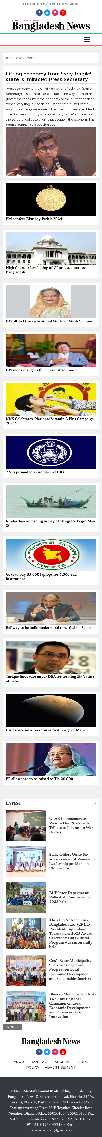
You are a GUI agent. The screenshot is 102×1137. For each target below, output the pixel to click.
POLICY (32, 1067)
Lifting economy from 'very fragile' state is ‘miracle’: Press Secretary (48, 76)
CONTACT (40, 1062)
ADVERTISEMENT (60, 1067)
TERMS (82, 1062)
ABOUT (20, 1062)
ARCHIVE (62, 1062)
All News (12, 1027)
